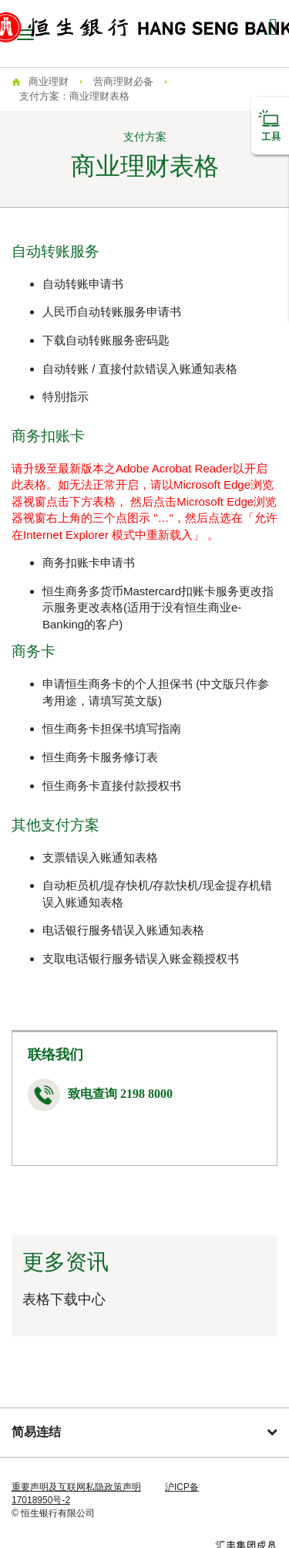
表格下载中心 (64, 1299)
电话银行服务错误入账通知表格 (123, 930)
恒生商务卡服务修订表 (100, 757)
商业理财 (49, 81)
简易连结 (144, 1431)
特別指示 (65, 396)
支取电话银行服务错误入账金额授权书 (140, 958)
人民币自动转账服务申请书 (111, 311)
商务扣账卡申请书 (88, 562)
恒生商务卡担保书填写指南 (111, 728)
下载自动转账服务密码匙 (106, 340)
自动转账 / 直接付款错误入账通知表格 (139, 368)
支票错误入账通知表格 (100, 857)
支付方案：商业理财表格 (74, 96)
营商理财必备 (123, 81)
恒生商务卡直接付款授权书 (111, 785)
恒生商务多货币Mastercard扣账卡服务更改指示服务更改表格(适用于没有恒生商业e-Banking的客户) (158, 607)
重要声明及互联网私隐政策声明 (76, 1487)
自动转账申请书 (82, 283)
